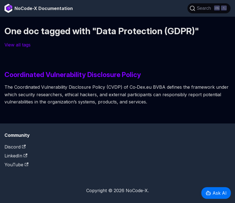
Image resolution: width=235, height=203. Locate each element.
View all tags (17, 45)
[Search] (209, 8)
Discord (15, 147)
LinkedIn (15, 156)
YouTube (16, 164)
